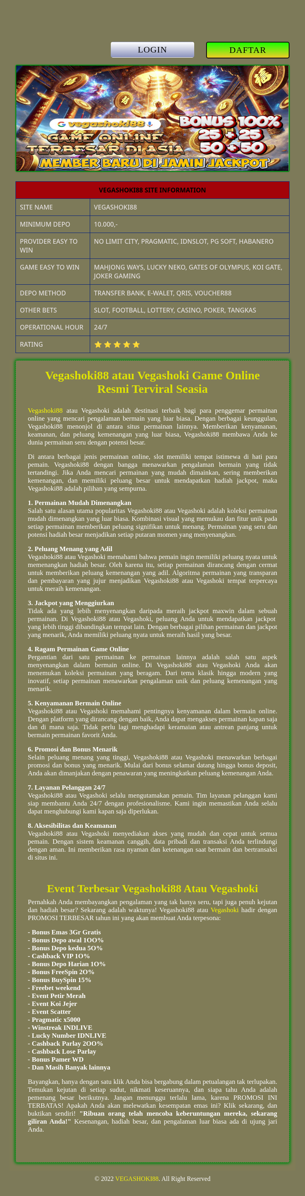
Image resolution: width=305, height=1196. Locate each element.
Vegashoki (224, 910)
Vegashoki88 (45, 410)
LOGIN (152, 49)
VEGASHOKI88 (136, 1178)
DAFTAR (248, 50)
